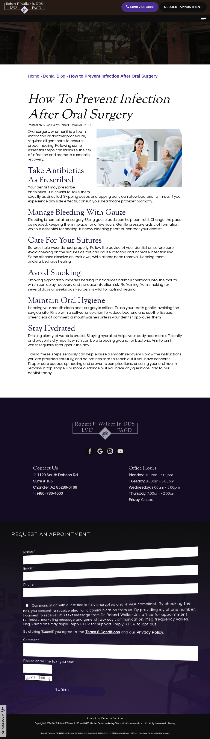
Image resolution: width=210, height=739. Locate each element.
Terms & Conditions (104, 632)
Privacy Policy (122, 632)
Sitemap (171, 723)
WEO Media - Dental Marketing (99, 723)
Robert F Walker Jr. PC (68, 723)
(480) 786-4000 (140, 7)
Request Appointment (183, 7)
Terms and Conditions (113, 718)
